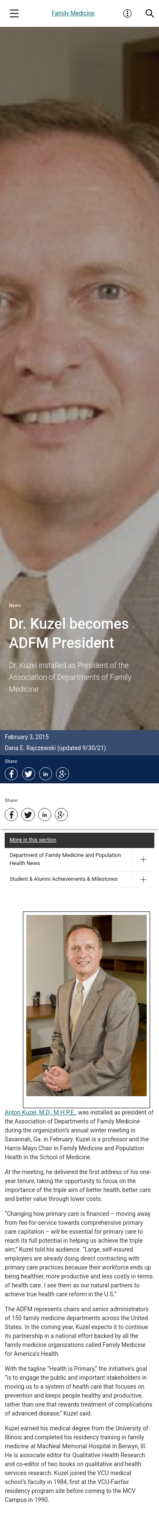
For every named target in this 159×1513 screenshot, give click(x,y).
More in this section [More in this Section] (33, 840)
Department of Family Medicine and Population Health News (65, 859)
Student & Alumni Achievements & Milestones (64, 879)
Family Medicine (73, 13)
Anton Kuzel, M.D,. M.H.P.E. (40, 1112)
